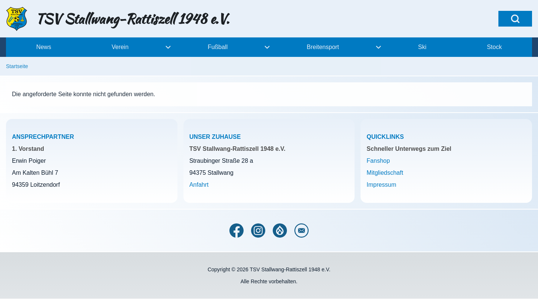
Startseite (17, 66)
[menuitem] (43, 47)
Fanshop (378, 161)
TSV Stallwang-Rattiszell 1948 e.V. (132, 18)
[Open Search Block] (515, 19)
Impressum (381, 184)
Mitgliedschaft (385, 173)
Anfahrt (199, 184)
